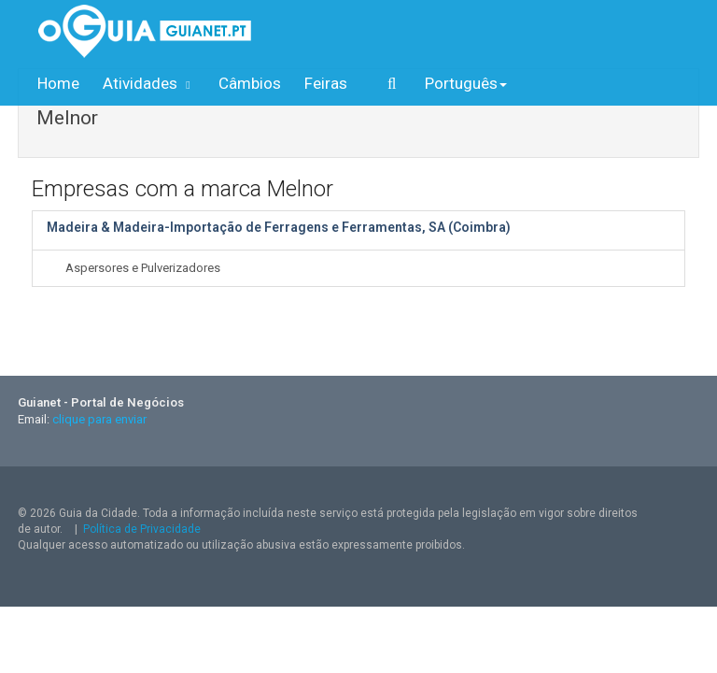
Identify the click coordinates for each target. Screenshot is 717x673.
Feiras (325, 83)
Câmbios (249, 83)
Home (58, 83)
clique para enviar (99, 419)
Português (466, 83)
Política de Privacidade (142, 529)
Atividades (149, 83)
